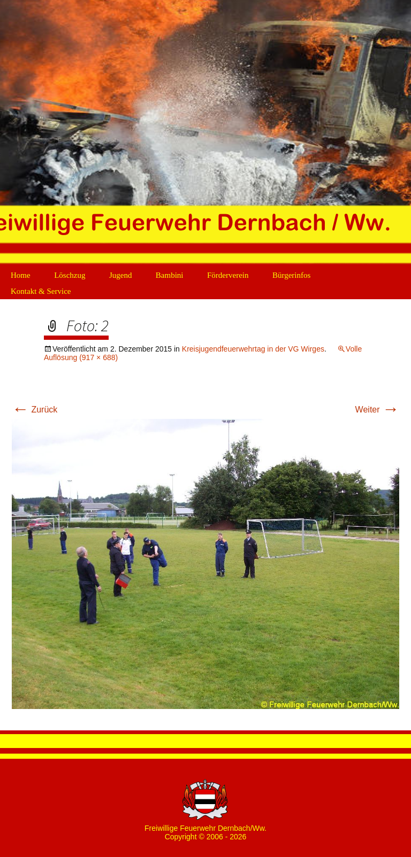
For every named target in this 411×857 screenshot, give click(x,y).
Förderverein (227, 275)
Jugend (120, 275)
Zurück (34, 409)
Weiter (377, 409)
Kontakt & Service (41, 291)
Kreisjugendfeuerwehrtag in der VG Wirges (253, 349)
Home (21, 275)
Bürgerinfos (291, 275)
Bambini (170, 275)
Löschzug (69, 275)
